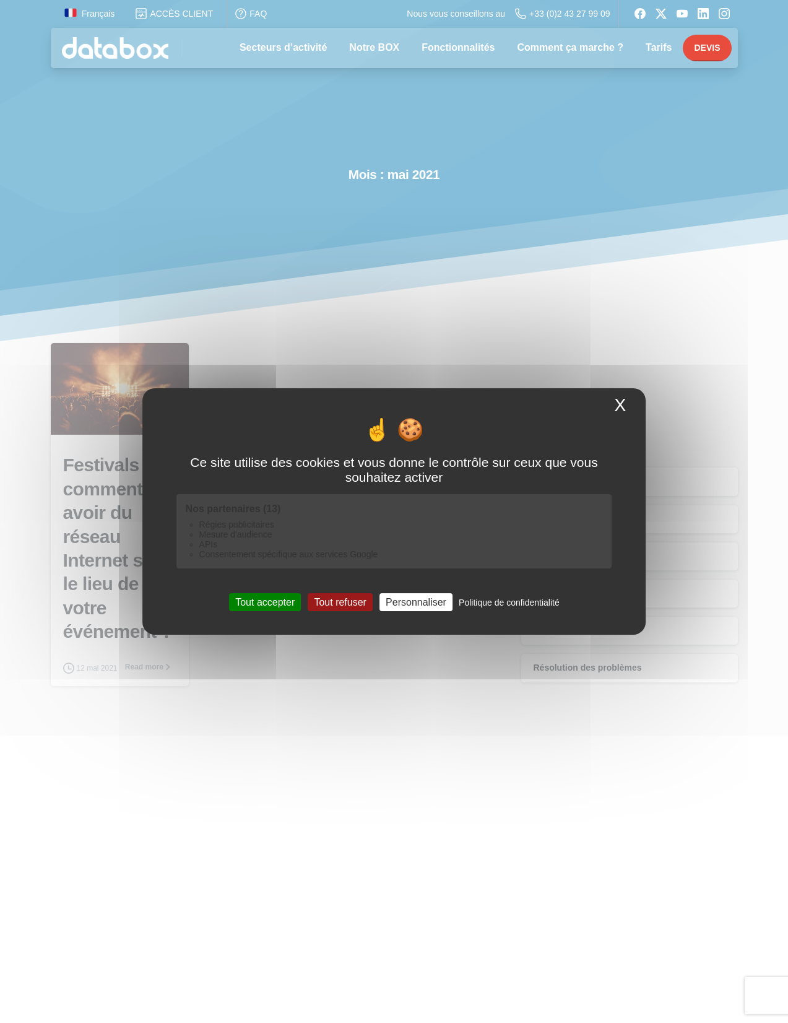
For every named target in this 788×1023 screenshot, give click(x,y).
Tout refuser (340, 602)
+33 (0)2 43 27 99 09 (562, 13)
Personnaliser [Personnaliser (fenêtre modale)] (416, 602)
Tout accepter (265, 602)
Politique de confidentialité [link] (509, 602)
